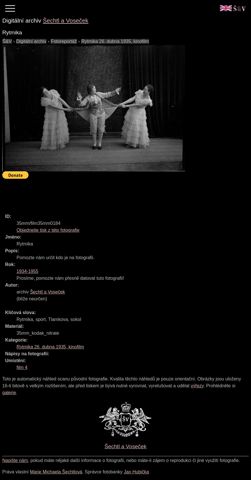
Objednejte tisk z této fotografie (48, 230)
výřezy (197, 385)
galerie (9, 392)
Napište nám (15, 460)
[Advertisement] (106, 194)
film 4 (22, 367)
